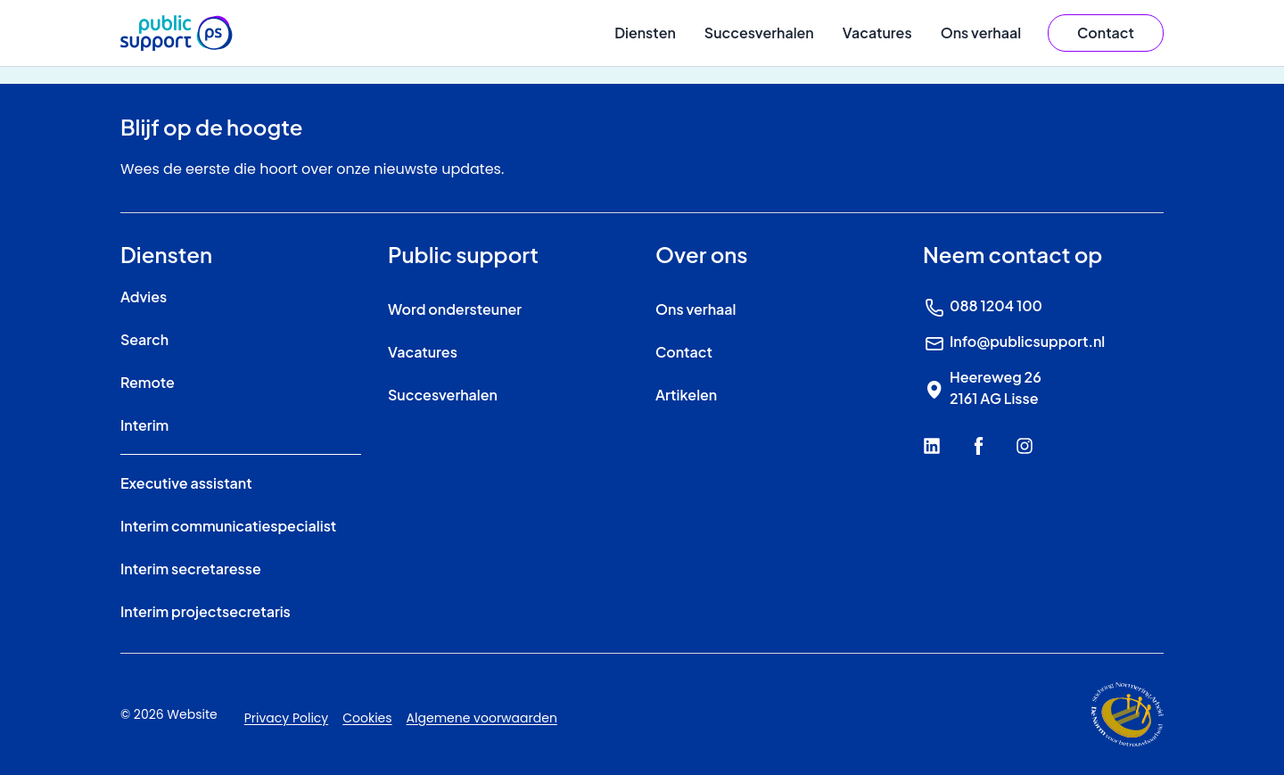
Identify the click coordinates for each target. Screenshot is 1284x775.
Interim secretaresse (190, 568)
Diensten (645, 32)
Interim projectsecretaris (205, 611)
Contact (683, 351)
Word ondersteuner (455, 309)
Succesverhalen (759, 32)
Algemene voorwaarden (482, 718)
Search (144, 339)
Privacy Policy (286, 718)
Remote (147, 382)
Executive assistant (186, 483)
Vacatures (877, 32)
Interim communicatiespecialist (228, 525)
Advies (143, 296)
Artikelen (686, 394)
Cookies (366, 718)
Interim (144, 425)
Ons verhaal (981, 32)
